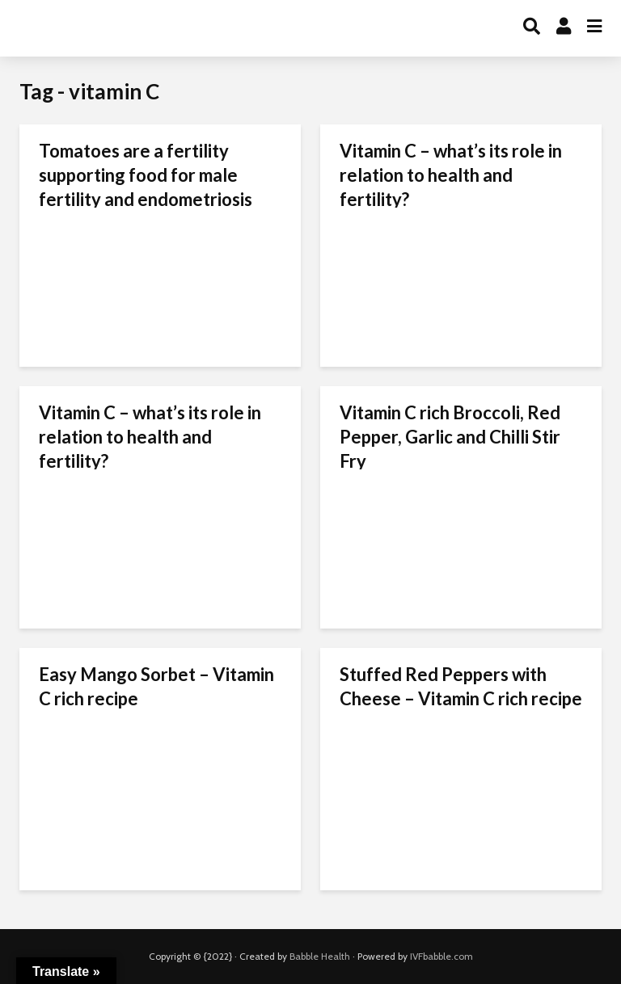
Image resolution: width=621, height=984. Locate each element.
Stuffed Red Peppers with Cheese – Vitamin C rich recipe (461, 686)
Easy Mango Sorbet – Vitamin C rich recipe (156, 686)
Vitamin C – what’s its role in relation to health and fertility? (451, 175)
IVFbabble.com (441, 956)
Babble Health (319, 956)
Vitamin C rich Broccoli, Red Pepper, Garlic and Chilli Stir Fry (450, 437)
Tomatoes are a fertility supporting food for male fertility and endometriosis (145, 175)
